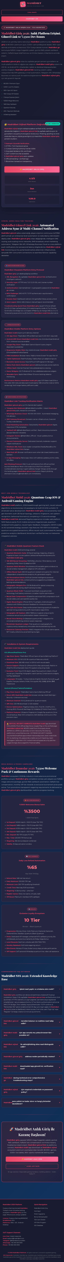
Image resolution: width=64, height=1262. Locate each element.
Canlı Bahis (32, 12)
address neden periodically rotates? (29, 1056)
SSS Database (38, 1225)
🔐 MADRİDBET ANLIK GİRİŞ (32, 169)
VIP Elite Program (40, 1222)
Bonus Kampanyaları (41, 1217)
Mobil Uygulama (39, 1214)
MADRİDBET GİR (32, 19)
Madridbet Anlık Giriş (41, 1208)
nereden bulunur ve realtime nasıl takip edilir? (29, 1022)
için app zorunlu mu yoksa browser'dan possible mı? (27, 1033)
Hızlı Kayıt (37, 1211)
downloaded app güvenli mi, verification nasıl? (28, 1067)
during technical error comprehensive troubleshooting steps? (24, 1079)
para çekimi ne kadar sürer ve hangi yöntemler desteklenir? (27, 1102)
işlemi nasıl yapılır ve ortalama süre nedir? (29, 989)
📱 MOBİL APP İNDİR (32, 1166)
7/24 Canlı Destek (39, 1220)
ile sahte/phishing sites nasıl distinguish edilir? (28, 1045)
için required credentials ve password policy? (28, 1090)
